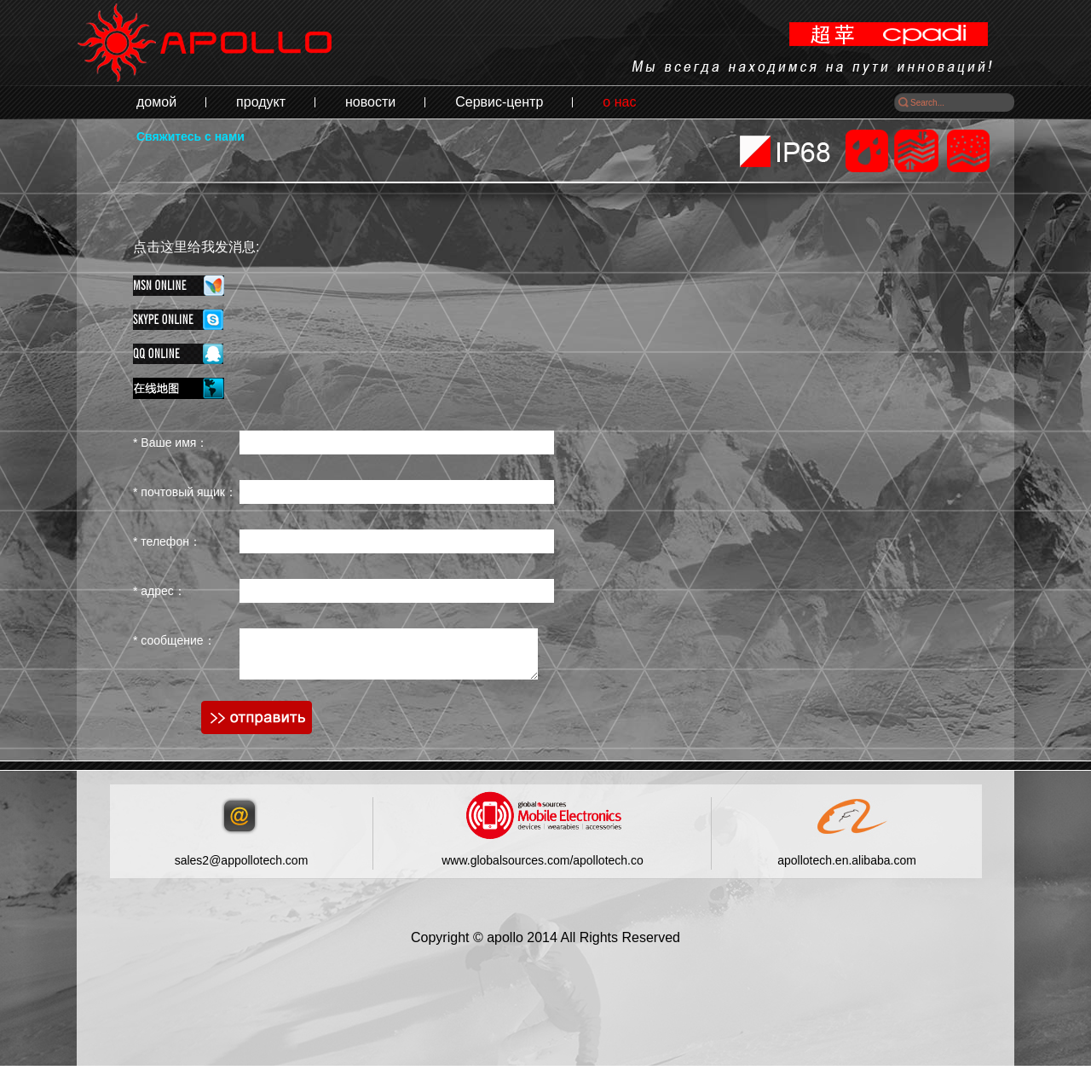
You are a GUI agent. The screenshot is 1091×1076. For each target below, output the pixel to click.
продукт (261, 102)
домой (156, 102)
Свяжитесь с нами (190, 136)
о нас (619, 102)
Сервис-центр (499, 102)
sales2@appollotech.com (242, 870)
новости (370, 102)
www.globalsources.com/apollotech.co (543, 870)
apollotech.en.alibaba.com (846, 870)
